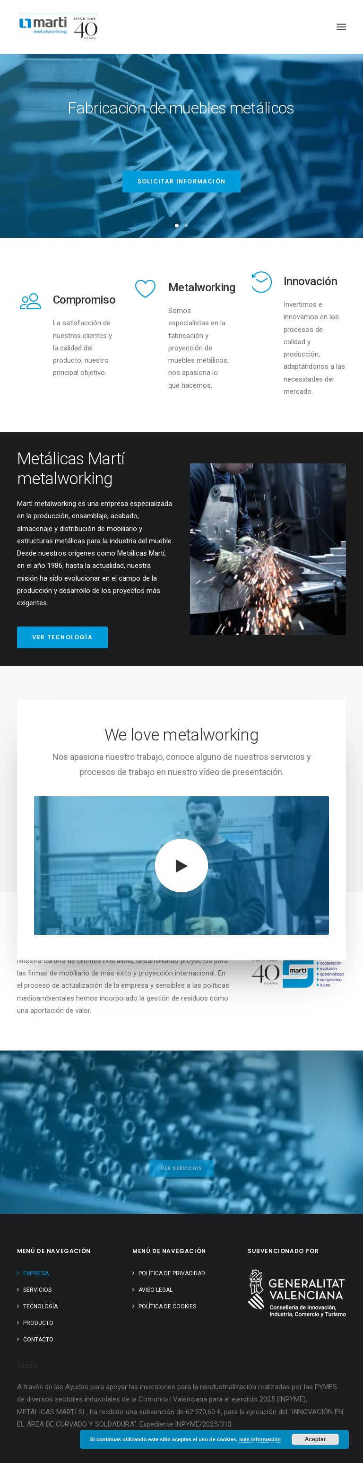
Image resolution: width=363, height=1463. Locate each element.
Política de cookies (167, 1306)
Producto (38, 1323)
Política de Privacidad (171, 1273)
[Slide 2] (186, 225)
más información (260, 1439)
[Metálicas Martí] (58, 27)
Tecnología (40, 1306)
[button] (341, 27)
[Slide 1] (177, 225)
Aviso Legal (155, 1290)
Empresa (36, 1273)
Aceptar (315, 1439)
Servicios (37, 1290)
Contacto (38, 1339)
